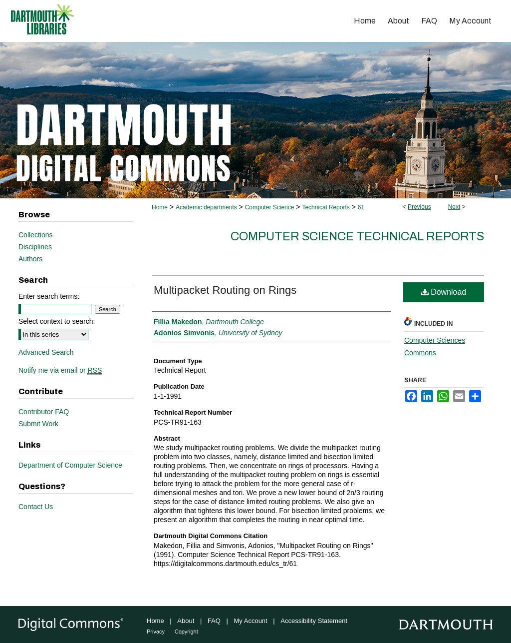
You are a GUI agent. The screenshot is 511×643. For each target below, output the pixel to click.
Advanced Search (46, 352)
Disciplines (35, 247)
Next (454, 206)
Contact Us (35, 507)
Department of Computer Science (70, 465)
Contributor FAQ (43, 412)
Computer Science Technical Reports (357, 236)
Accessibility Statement (313, 621)
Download (444, 292)
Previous (419, 206)
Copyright (186, 632)
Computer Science (269, 207)
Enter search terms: (48, 296)
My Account (250, 621)
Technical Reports (325, 207)
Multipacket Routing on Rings (225, 290)
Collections (35, 235)
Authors (30, 259)
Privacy (156, 632)
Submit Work (38, 424)
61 (361, 207)
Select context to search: (56, 321)
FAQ (214, 621)
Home (160, 207)
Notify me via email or (60, 370)
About (185, 621)
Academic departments (206, 207)
